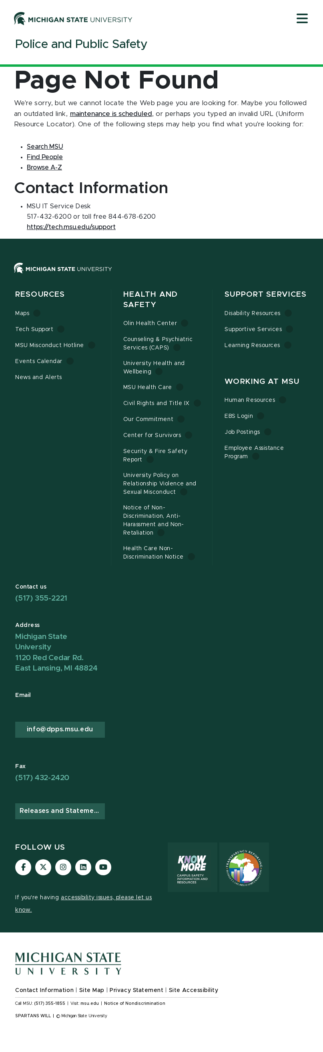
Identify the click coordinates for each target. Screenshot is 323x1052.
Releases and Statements (62, 811)
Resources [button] (40, 294)
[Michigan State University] (73, 18)
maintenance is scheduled (111, 114)
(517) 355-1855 (50, 1004)
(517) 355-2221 (41, 598)
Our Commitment (148, 419)
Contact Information (44, 990)
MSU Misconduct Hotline (49, 345)
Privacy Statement (136, 990)
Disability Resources (253, 313)
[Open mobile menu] (302, 19)
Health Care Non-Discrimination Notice (153, 553)
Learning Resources (252, 345)
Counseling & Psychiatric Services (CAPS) (158, 344)
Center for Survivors (152, 435)
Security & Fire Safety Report (155, 456)
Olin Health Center (150, 323)
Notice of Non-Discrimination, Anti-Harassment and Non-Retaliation (153, 520)
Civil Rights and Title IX (156, 403)
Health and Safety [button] (150, 300)
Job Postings (242, 432)
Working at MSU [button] (262, 381)
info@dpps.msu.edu (60, 729)
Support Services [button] (266, 294)
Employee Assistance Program (254, 452)
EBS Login (239, 416)
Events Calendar (38, 361)
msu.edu (89, 1004)
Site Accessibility (194, 990)
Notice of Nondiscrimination (134, 1004)
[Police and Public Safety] (81, 46)
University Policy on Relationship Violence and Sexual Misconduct (160, 484)
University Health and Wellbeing (154, 368)
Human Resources (250, 400)
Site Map (91, 990)
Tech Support (34, 329)
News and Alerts (38, 377)
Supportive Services (253, 329)
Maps (22, 313)
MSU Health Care (147, 387)
